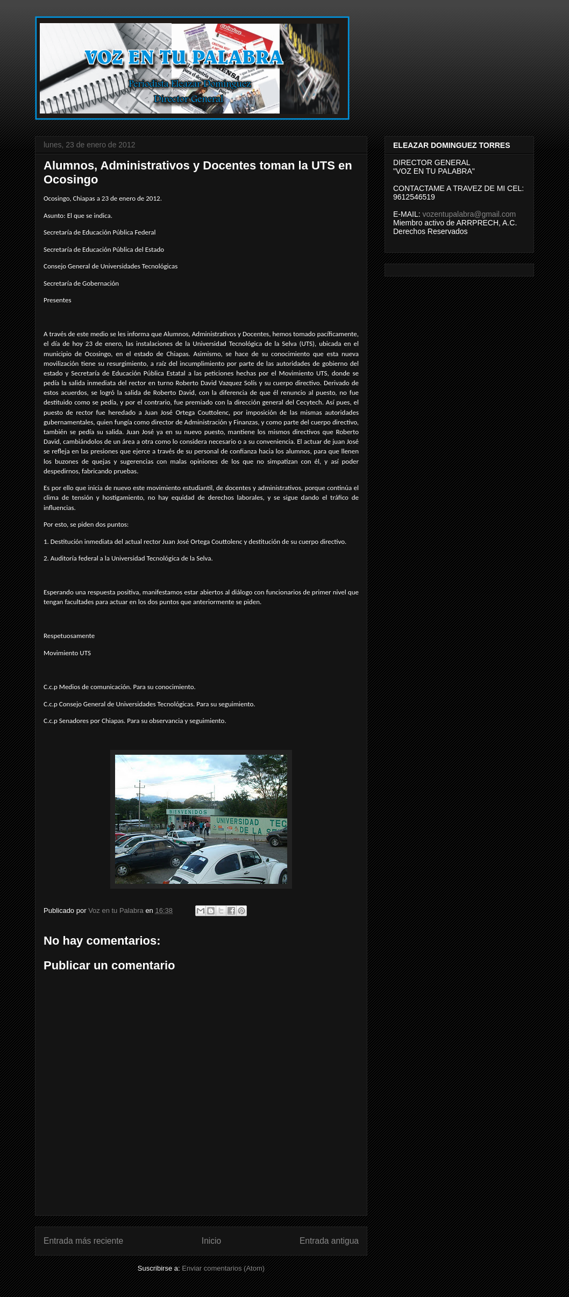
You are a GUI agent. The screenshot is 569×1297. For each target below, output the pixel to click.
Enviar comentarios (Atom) (223, 1268)
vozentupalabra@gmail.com (469, 214)
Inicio (211, 1240)
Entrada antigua (329, 1240)
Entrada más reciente (83, 1240)
